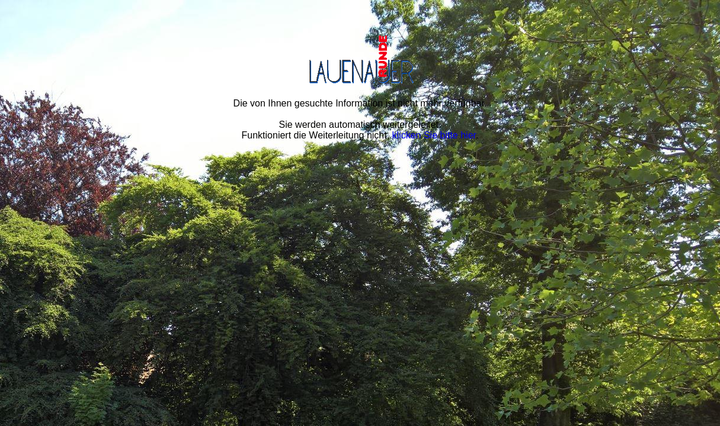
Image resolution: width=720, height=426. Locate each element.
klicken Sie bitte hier (434, 135)
